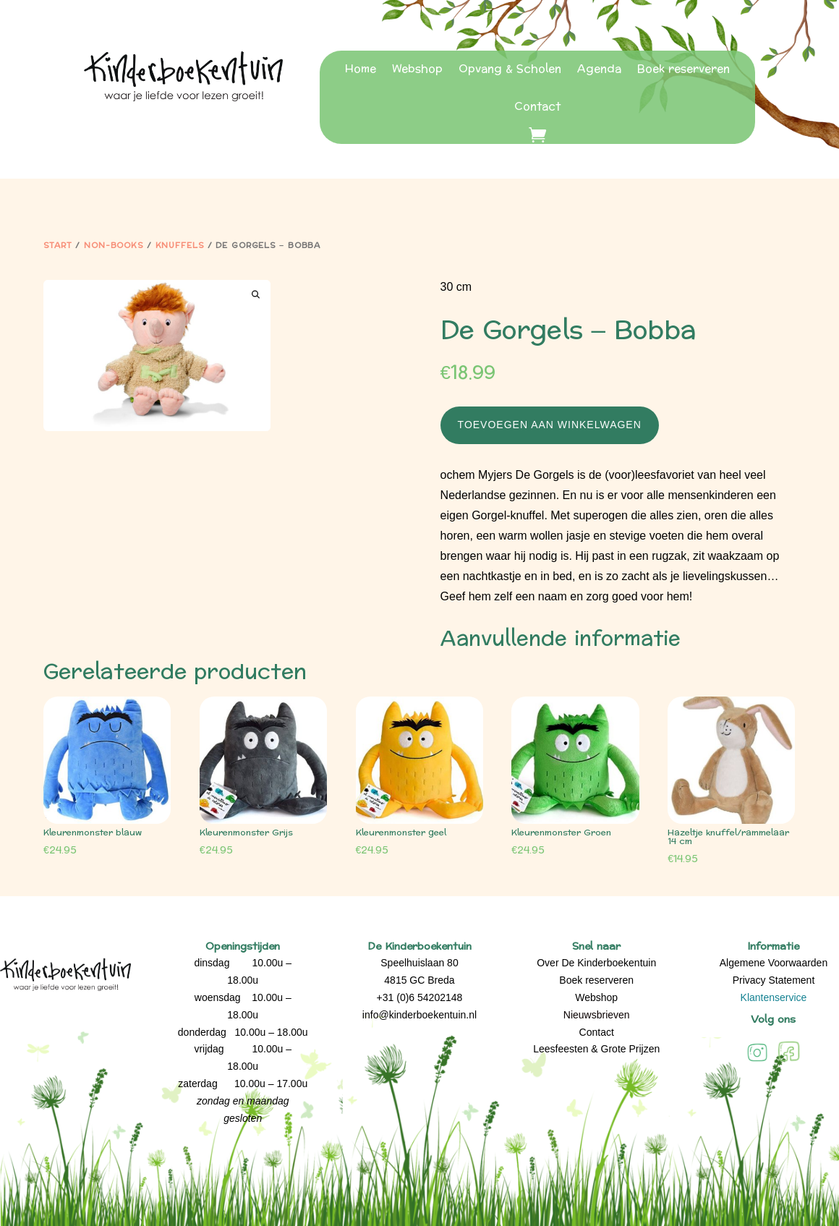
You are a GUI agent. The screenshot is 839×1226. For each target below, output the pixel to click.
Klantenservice (774, 997)
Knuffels (180, 245)
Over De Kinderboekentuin (596, 963)
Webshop (417, 69)
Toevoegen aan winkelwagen (550, 424)
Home (360, 69)
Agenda (599, 69)
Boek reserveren (683, 69)
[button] (255, 294)
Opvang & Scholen (510, 69)
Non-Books (113, 245)
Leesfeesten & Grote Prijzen (596, 1049)
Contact (537, 106)
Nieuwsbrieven (596, 1015)
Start (57, 245)
